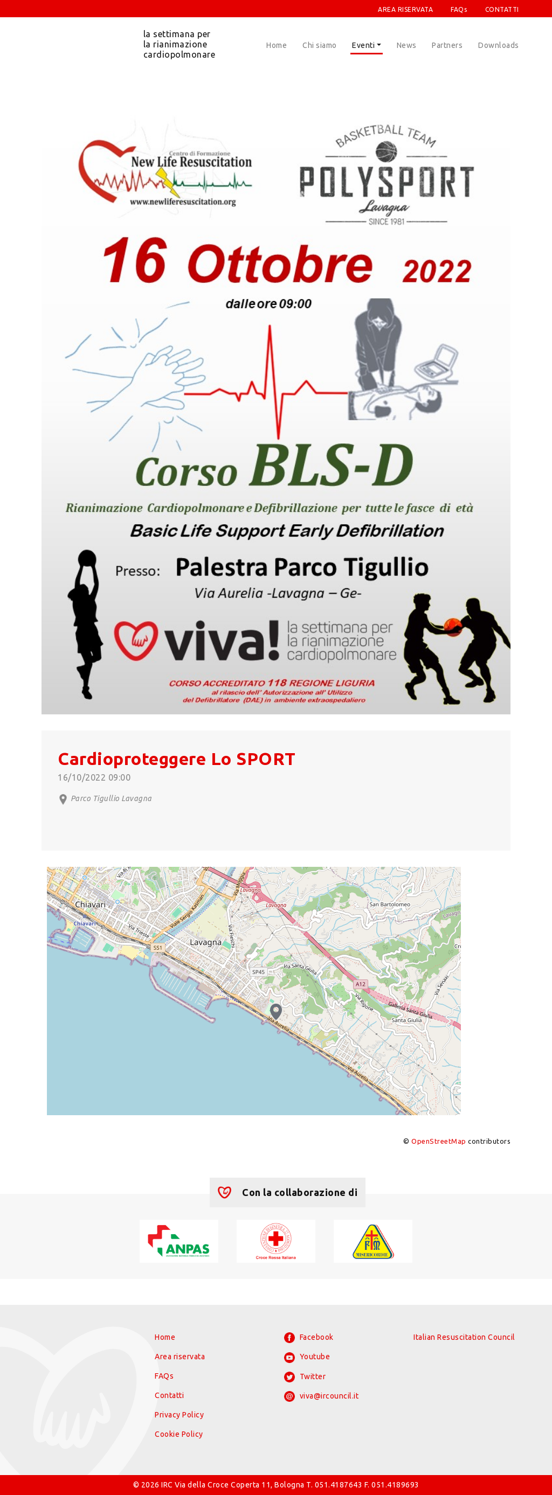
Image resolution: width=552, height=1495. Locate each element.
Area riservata (180, 1356)
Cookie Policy (179, 1434)
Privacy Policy (179, 1414)
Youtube (307, 1357)
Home (276, 45)
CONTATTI (502, 9)
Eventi (363, 45)
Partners (447, 45)
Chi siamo (319, 45)
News (407, 45)
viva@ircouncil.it (321, 1396)
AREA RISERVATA (405, 9)
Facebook (309, 1337)
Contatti (169, 1395)
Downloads (498, 45)
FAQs (459, 9)
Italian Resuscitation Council (464, 1337)
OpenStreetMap (438, 1141)
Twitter (305, 1377)
